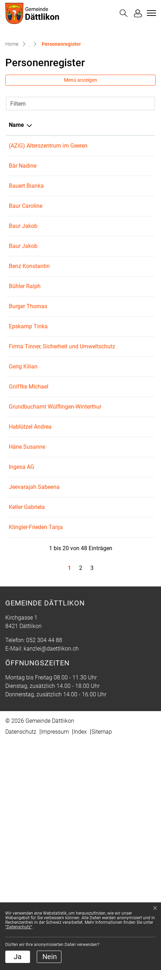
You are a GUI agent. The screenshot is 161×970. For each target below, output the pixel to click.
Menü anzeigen (80, 80)
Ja (18, 956)
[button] (124, 13)
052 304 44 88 (44, 868)
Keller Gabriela (27, 684)
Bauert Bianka (26, 202)
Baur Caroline (25, 231)
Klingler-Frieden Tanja (36, 730)
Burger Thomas (28, 382)
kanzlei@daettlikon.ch (51, 876)
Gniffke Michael (28, 488)
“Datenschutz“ (18, 927)
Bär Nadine (22, 174)
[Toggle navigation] (150, 13)
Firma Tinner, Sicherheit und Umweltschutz (26, 439)
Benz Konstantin (29, 325)
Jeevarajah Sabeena (34, 664)
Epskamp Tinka (28, 411)
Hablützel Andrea (30, 562)
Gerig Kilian (23, 468)
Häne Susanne (27, 599)
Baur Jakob (23, 259)
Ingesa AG (21, 644)
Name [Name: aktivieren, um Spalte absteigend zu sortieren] (16, 125)
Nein (49, 956)
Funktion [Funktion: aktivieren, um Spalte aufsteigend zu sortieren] (82, 125)
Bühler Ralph (25, 362)
